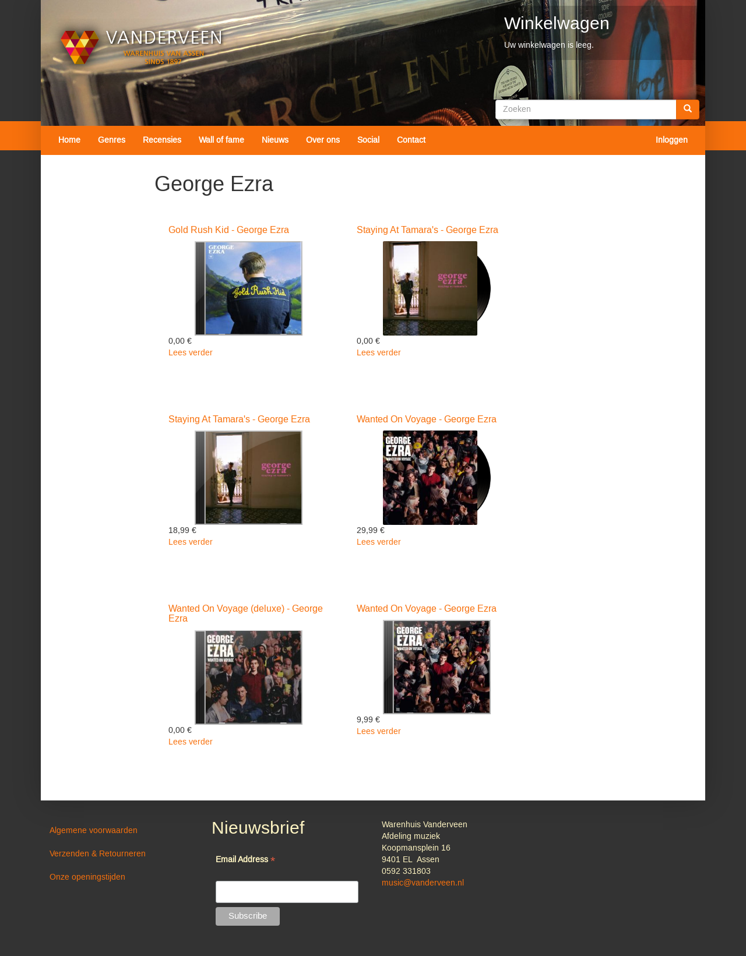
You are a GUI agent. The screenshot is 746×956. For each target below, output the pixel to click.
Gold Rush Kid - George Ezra (228, 230)
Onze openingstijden (87, 877)
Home (69, 140)
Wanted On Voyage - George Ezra (427, 419)
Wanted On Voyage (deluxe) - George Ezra (245, 614)
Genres (111, 140)
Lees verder (190, 353)
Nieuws (275, 140)
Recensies (162, 140)
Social (368, 140)
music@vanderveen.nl (423, 883)
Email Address (245, 860)
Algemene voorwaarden (94, 831)
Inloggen (672, 140)
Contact (411, 140)
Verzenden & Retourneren (98, 854)
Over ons (323, 140)
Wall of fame (221, 140)
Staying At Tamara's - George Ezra (427, 230)
